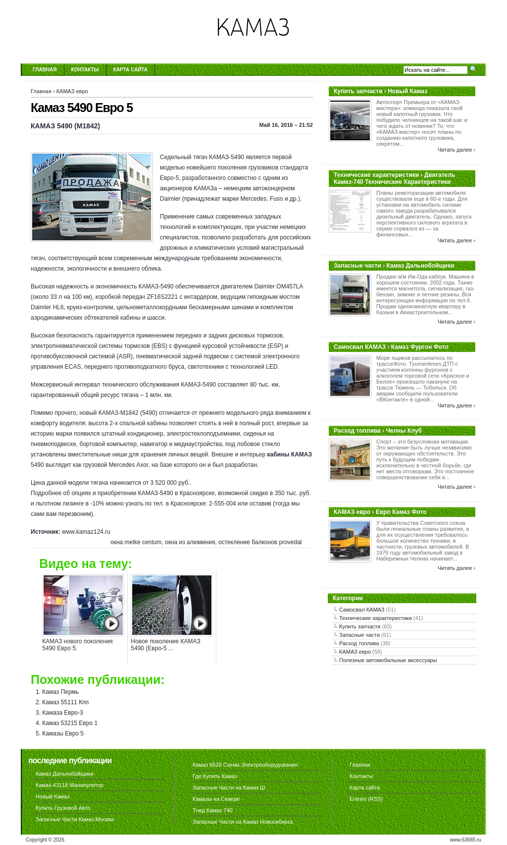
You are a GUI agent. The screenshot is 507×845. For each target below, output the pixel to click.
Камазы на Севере (216, 799)
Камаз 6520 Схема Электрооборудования (245, 765)
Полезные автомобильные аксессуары (388, 660)
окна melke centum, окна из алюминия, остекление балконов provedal (206, 542)
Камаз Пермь (60, 691)
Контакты (85, 69)
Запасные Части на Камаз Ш (229, 787)
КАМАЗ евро (72, 91)
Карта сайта (130, 69)
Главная (45, 69)
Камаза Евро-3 (62, 712)
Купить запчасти (359, 626)
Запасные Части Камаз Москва (75, 819)
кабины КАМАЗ (289, 454)
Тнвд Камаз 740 (213, 810)
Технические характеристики (375, 618)
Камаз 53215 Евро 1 (70, 723)
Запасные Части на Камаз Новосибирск (243, 822)
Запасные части (359, 635)
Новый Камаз (52, 796)
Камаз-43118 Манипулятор (69, 785)
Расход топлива (359, 643)
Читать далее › (456, 150)
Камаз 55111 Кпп (65, 702)
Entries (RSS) (366, 799)
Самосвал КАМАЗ (361, 610)
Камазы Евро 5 (63, 733)
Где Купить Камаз (215, 776)
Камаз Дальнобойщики (65, 774)
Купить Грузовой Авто (63, 808)
